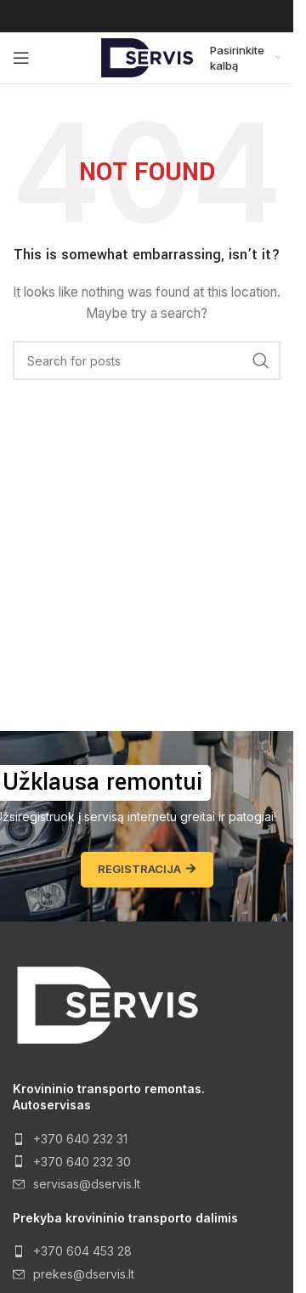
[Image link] (106, 1003)
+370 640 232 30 (82, 1161)
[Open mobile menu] (21, 58)
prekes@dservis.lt (83, 1274)
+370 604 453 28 (82, 1251)
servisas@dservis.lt (86, 1184)
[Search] (146, 360)
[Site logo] (147, 56)
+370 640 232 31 (80, 1138)
